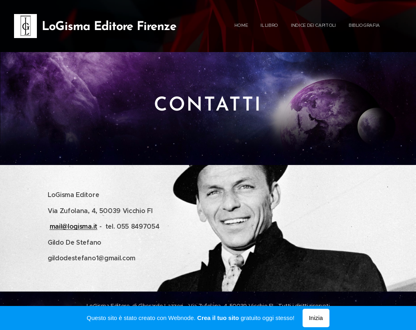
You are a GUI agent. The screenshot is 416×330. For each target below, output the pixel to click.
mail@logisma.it (73, 226)
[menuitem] (353, 26)
